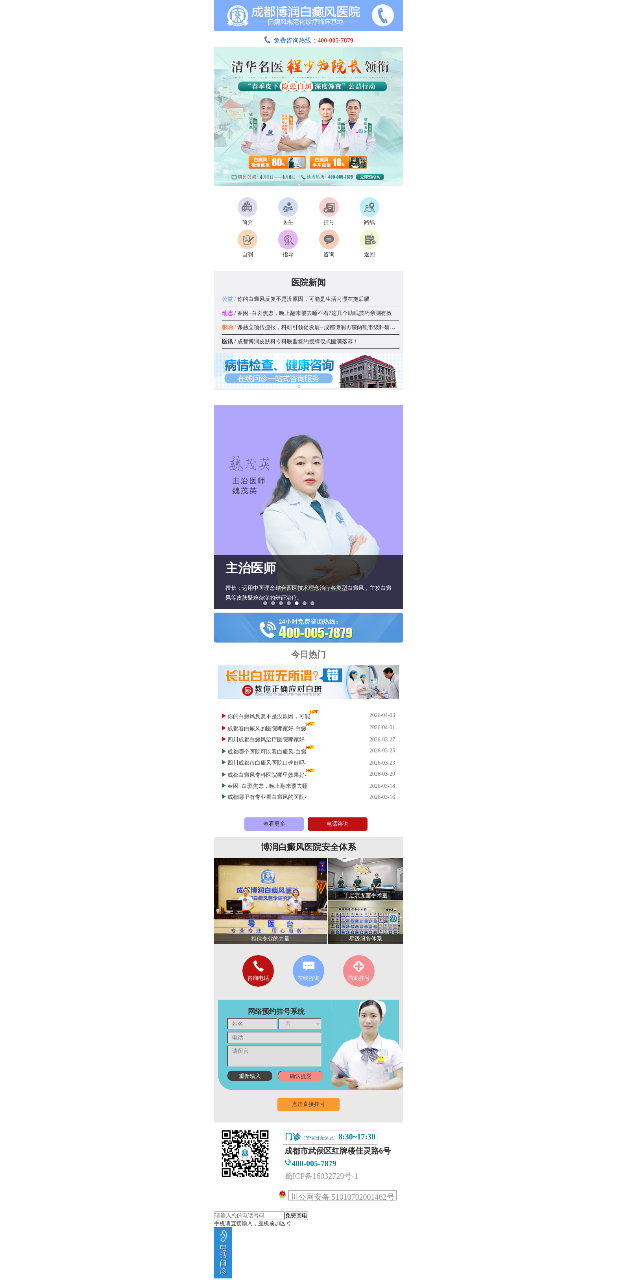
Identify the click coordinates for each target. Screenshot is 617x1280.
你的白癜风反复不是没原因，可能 (268, 716)
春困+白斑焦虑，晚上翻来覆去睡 (267, 786)
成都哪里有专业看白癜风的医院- (267, 797)
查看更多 (274, 824)
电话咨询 (338, 824)
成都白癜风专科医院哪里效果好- (267, 775)
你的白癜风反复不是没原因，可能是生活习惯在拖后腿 (295, 299)
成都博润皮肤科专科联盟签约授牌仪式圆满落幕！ (290, 342)
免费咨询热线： (308, 40)
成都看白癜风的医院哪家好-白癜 (267, 729)
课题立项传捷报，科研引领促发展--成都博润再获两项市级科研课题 (311, 327)
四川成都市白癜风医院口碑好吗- (267, 763)
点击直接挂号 (308, 1104)
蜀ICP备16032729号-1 (321, 1176)
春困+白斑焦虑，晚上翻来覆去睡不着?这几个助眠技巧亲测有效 (307, 313)
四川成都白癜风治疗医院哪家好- (267, 740)
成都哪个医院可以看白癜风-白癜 (267, 752)
